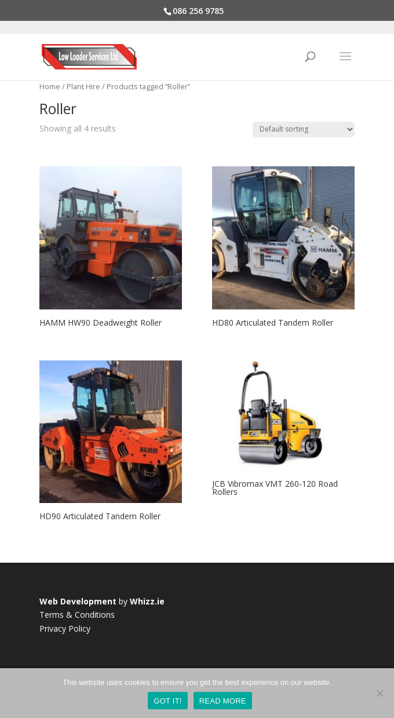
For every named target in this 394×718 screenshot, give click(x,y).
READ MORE (222, 701)
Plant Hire (83, 86)
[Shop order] (304, 129)
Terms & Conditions (77, 614)
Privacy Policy (64, 628)
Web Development (77, 601)
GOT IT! (167, 701)
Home (49, 86)
